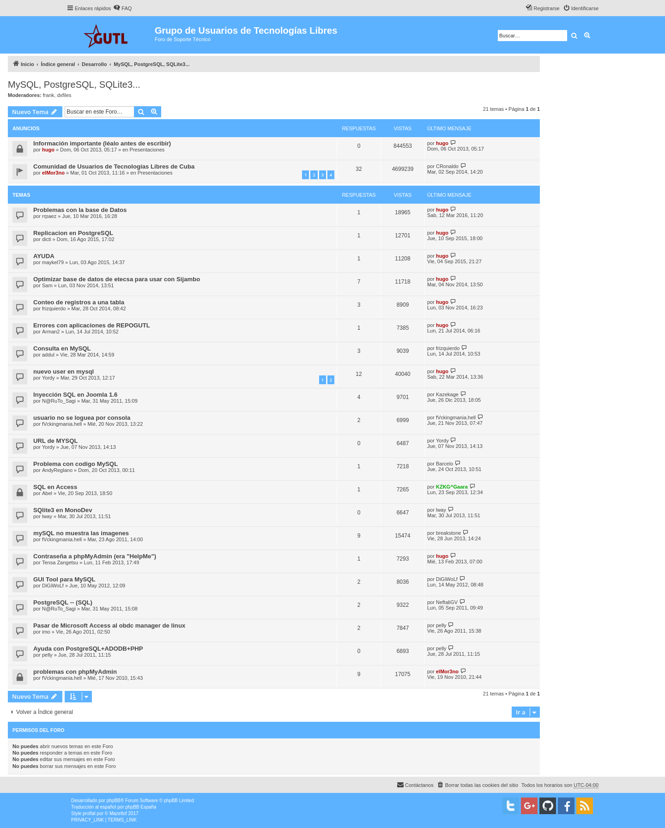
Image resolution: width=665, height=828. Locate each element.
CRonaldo (447, 166)
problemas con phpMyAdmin (75, 671)
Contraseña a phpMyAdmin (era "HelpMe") (94, 556)
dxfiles (64, 95)
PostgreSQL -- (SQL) (62, 602)
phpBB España (140, 807)
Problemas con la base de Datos (80, 209)
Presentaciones (147, 149)
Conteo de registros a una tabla (78, 302)
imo (46, 632)
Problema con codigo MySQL (75, 463)
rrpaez (49, 216)
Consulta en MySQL (62, 348)
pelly (441, 625)
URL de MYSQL (55, 440)
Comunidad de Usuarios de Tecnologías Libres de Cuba (113, 166)
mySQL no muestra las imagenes (81, 533)
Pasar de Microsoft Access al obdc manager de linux (109, 625)
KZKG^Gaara (452, 487)
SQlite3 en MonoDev (62, 510)
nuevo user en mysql (63, 371)
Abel (47, 493)
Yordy (48, 378)
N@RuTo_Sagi (59, 401)
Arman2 (51, 331)
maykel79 (53, 262)
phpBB (114, 800)
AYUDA (43, 256)
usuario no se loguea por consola (81, 417)
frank (48, 95)
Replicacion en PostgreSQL (73, 233)
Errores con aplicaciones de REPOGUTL (91, 325)
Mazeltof (118, 813)
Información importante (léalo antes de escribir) (102, 143)
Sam (47, 285)
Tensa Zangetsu (60, 562)
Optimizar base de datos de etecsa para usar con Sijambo (116, 279)
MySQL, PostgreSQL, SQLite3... (74, 84)
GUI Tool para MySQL (64, 579)
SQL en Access (55, 487)
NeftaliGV (447, 602)
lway (47, 516)
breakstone (448, 533)
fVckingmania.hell (62, 424)
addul (48, 354)
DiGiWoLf (53, 585)
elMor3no (53, 172)
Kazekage (447, 394)
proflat (89, 813)
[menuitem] (122, 8)
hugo (48, 149)
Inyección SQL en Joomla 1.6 (75, 394)
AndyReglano (57, 470)
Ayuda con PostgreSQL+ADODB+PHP (88, 648)
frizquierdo (54, 308)
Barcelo (444, 463)
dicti (46, 239)
